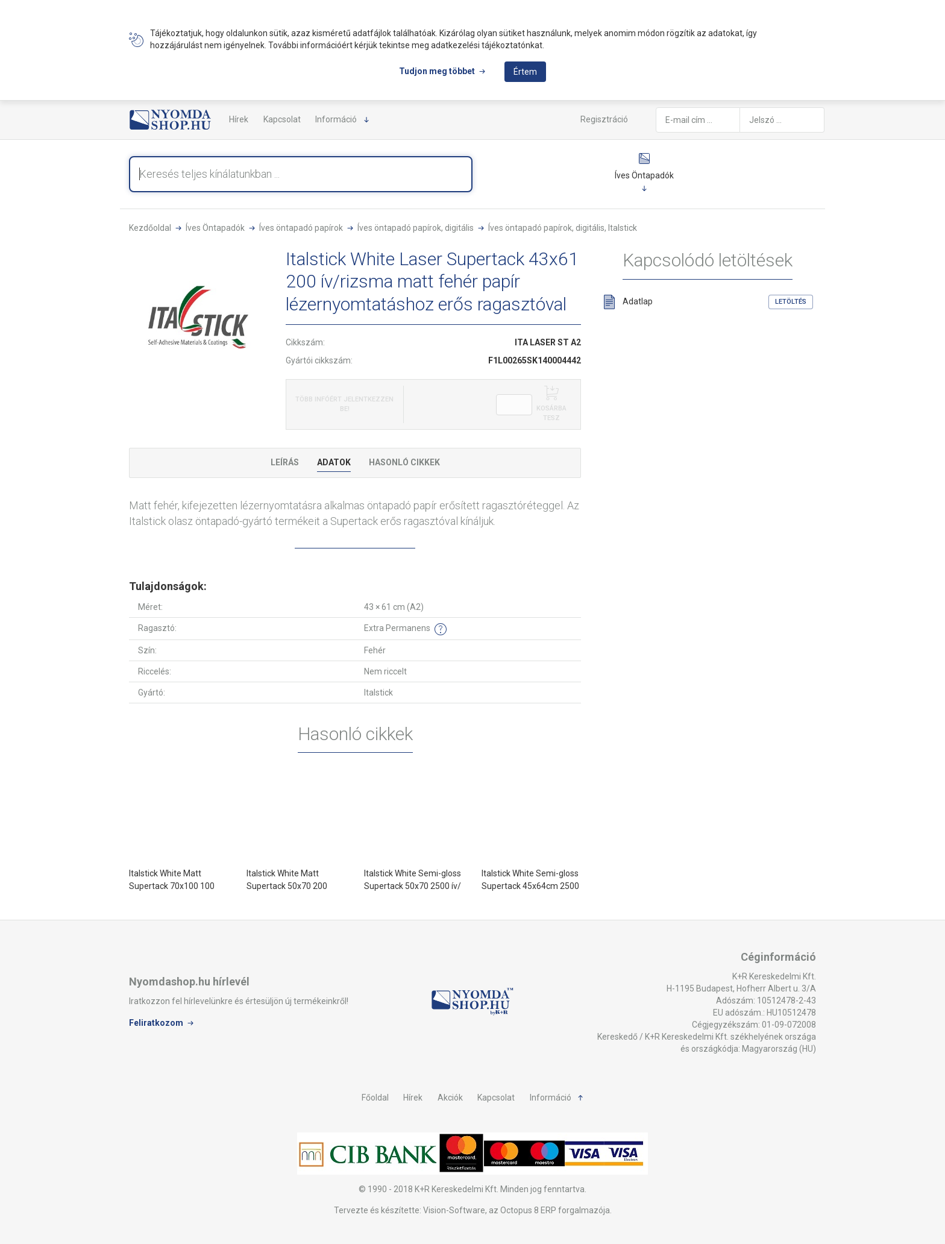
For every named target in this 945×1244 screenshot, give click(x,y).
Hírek (238, 119)
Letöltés (790, 302)
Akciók (450, 1097)
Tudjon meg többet (437, 71)
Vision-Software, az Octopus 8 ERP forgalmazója (516, 1210)
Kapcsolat (282, 119)
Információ (336, 119)
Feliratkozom (156, 1023)
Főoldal (375, 1097)
